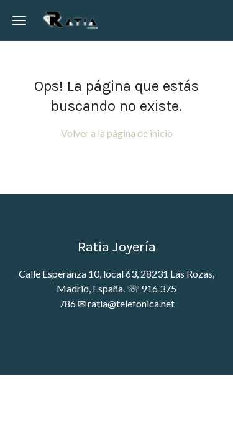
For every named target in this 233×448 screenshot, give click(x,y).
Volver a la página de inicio (117, 133)
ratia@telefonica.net (131, 303)
